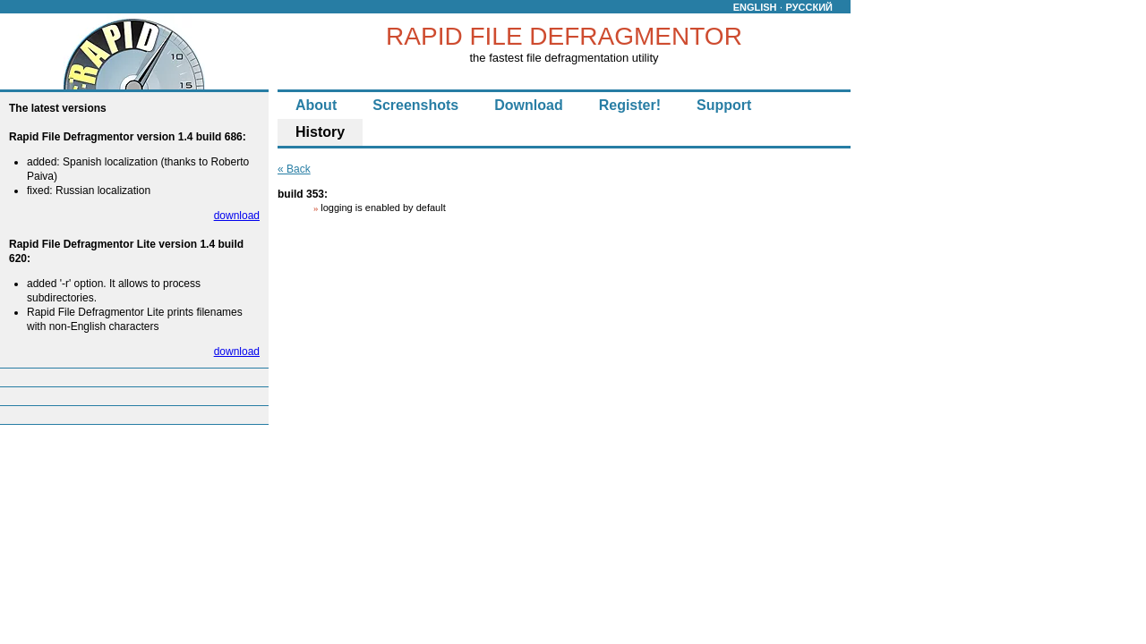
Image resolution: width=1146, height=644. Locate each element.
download (237, 215)
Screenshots (415, 105)
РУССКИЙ (809, 7)
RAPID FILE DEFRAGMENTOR (564, 36)
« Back (294, 169)
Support (724, 105)
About (316, 105)
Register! (630, 105)
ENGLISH (755, 7)
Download (528, 105)
